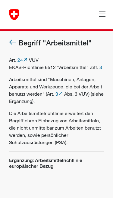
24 (20, 60)
